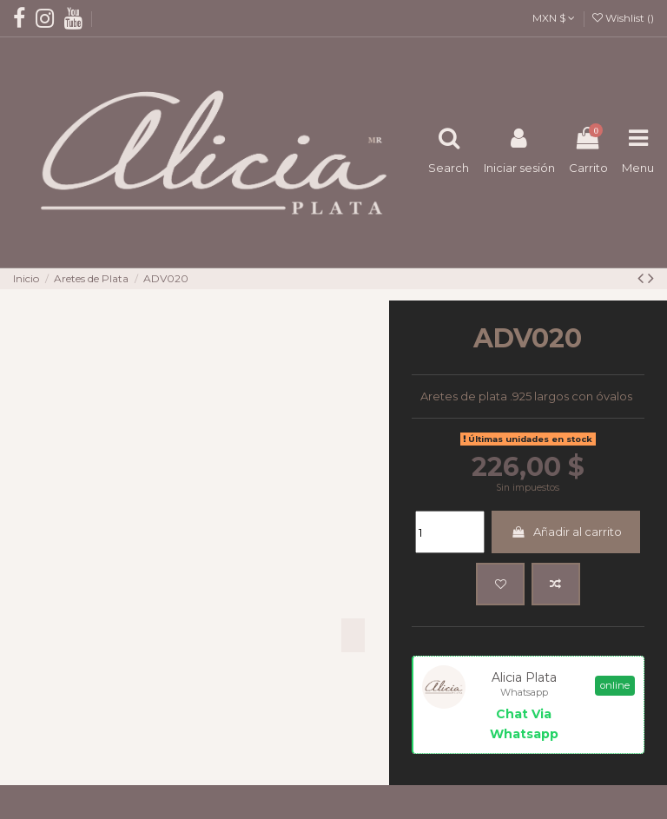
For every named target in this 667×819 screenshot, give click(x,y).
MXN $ (553, 17)
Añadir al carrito (566, 531)
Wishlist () (623, 17)
